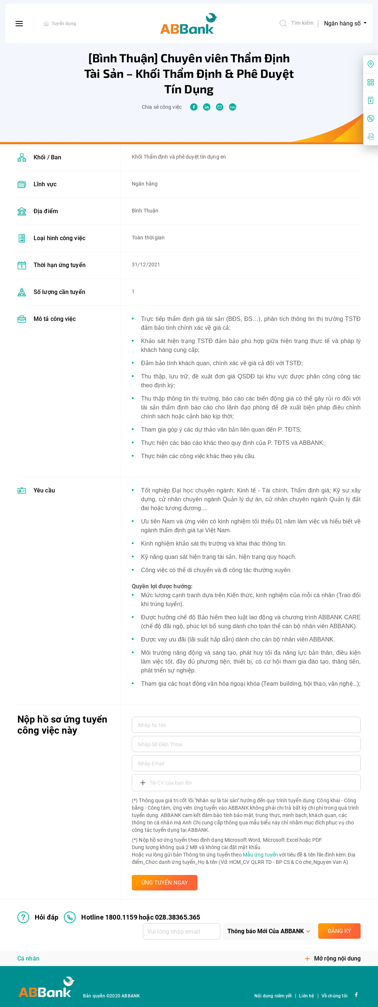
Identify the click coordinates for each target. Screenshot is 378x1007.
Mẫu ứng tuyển (260, 855)
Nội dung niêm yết (273, 996)
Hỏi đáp (37, 917)
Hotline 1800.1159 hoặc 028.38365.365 (132, 917)
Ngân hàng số (343, 23)
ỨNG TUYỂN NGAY (164, 882)
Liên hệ (306, 996)
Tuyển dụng (64, 23)
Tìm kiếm (296, 23)
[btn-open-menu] (19, 23)
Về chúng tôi (334, 996)
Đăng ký (339, 931)
